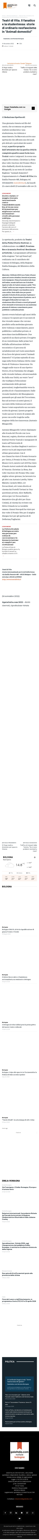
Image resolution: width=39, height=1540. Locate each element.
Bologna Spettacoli (12, 15)
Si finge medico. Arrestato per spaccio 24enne (9, 70)
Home (3, 15)
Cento (3, 1297)
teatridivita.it (19, 182)
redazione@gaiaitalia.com (23, 1499)
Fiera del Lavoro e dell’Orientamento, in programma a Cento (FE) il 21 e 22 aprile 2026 (19, 1300)
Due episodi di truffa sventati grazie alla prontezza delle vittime (17, 1274)
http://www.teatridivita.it (11, 579)
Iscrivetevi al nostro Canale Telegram (19, 63)
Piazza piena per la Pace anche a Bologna (18, 1422)
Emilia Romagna (6, 1185)
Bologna (5, 927)
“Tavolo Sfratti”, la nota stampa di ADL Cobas (18, 1120)
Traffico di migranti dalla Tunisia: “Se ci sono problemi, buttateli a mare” (28, 848)
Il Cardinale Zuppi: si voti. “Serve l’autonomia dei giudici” (19, 1380)
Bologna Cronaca (7, 1271)
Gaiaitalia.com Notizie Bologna (18, 1384)
